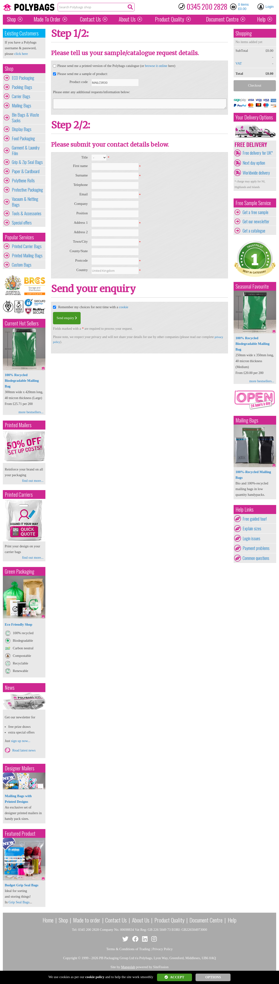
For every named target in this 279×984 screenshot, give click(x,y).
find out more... (33, 481)
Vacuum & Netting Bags (25, 201)
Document (222, 19)
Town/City (80, 241)
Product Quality (169, 920)
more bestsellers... (31, 412)
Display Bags (21, 129)
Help (261, 19)
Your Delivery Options (254, 117)
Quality (169, 19)
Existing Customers (22, 33)
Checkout (254, 85)
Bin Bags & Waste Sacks (25, 117)
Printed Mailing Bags (27, 255)
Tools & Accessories (26, 213)
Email (83, 194)
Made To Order (47, 19)
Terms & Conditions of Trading (128, 949)
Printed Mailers (18, 425)
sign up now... (20, 741)
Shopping (243, 33)
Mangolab (128, 967)
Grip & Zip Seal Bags (27, 162)
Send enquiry (67, 318)
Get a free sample (255, 212)
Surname (81, 175)
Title (84, 157)
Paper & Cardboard (25, 171)
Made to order (86, 920)
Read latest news (24, 750)
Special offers (22, 222)
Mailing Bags (21, 105)
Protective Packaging (27, 190)
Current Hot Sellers (22, 323)
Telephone (80, 185)
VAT (238, 63)
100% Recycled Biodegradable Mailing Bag (22, 380)
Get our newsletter (256, 221)
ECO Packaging (23, 78)
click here (21, 54)
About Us (127, 19)
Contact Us (90, 19)
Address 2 (81, 232)
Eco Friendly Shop (18, 624)
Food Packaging (23, 138)
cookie (123, 307)
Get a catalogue (254, 230)
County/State (79, 251)
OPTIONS (213, 977)
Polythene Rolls (23, 180)
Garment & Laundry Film (25, 150)
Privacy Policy (163, 949)
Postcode (81, 260)
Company (81, 204)
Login (270, 7)
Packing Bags (22, 87)
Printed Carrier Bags (27, 246)
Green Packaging (19, 571)
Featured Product (20, 833)
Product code (79, 82)
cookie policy (95, 977)
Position (82, 213)
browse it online (156, 66)
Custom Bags (21, 265)
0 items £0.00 (243, 7)
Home (48, 920)
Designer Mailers (19, 768)
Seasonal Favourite (252, 286)
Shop (11, 19)
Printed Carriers (19, 494)
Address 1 (81, 222)
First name (80, 166)
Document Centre (205, 920)
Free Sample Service (253, 202)
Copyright (70, 958)
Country (82, 270)
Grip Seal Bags (19, 902)
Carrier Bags (21, 96)
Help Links (244, 509)
